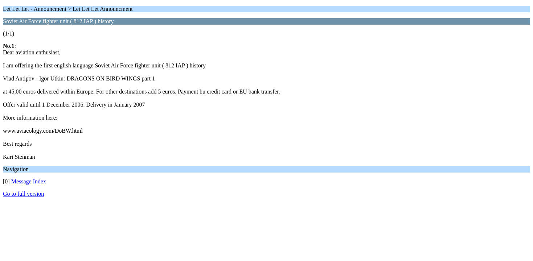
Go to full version (23, 194)
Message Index (28, 181)
